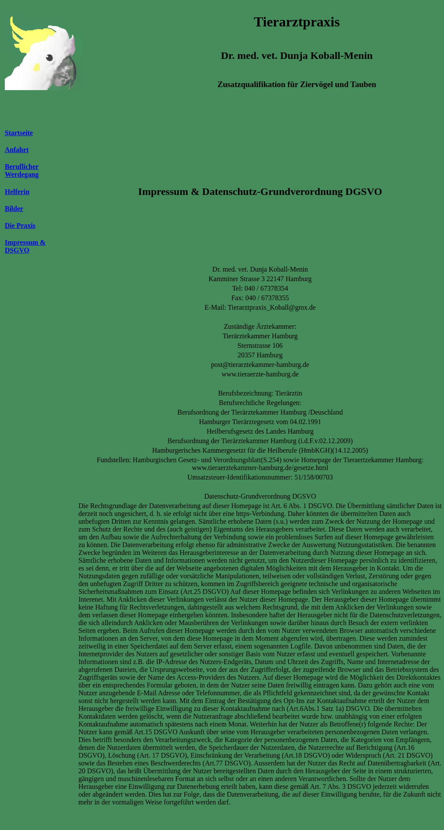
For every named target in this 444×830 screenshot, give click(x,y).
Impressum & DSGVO (25, 246)
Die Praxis (20, 225)
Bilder (14, 208)
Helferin (17, 191)
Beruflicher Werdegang (22, 170)
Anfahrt (17, 149)
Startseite (19, 132)
